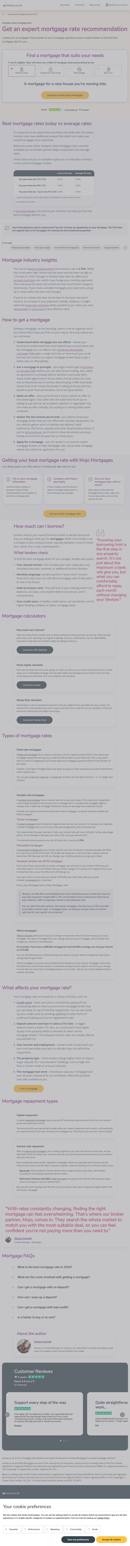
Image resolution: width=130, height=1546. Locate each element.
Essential (11, 1529)
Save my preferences (78, 1539)
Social (93, 1529)
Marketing (52, 1529)
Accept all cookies (111, 1539)
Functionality (74, 1529)
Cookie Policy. (103, 1518)
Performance (32, 1529)
